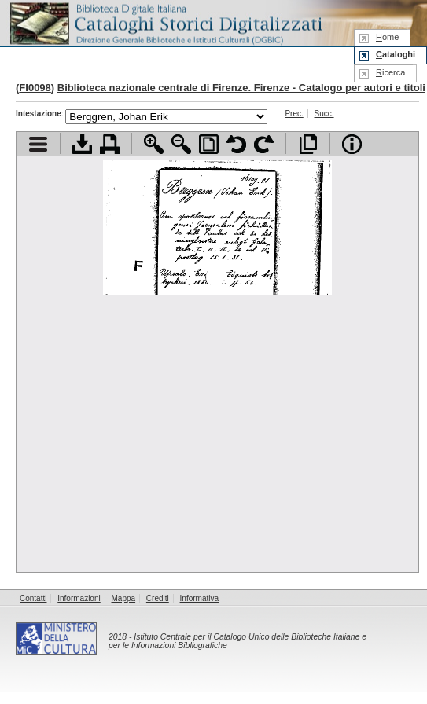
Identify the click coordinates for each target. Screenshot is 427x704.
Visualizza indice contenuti (38, 144)
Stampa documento (110, 144)
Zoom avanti (154, 144)
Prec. (294, 113)
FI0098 (34, 88)
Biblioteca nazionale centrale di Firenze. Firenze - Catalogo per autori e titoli (241, 88)
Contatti (33, 598)
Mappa (124, 598)
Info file (352, 144)
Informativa (199, 598)
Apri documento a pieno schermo (308, 144)
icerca (390, 72)
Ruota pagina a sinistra (236, 144)
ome (387, 37)
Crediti (157, 598)
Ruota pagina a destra (264, 144)
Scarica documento (82, 144)
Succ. (324, 113)
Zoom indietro (181, 144)
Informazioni (78, 598)
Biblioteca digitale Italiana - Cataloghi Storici (165, 22)
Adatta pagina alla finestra (209, 144)
